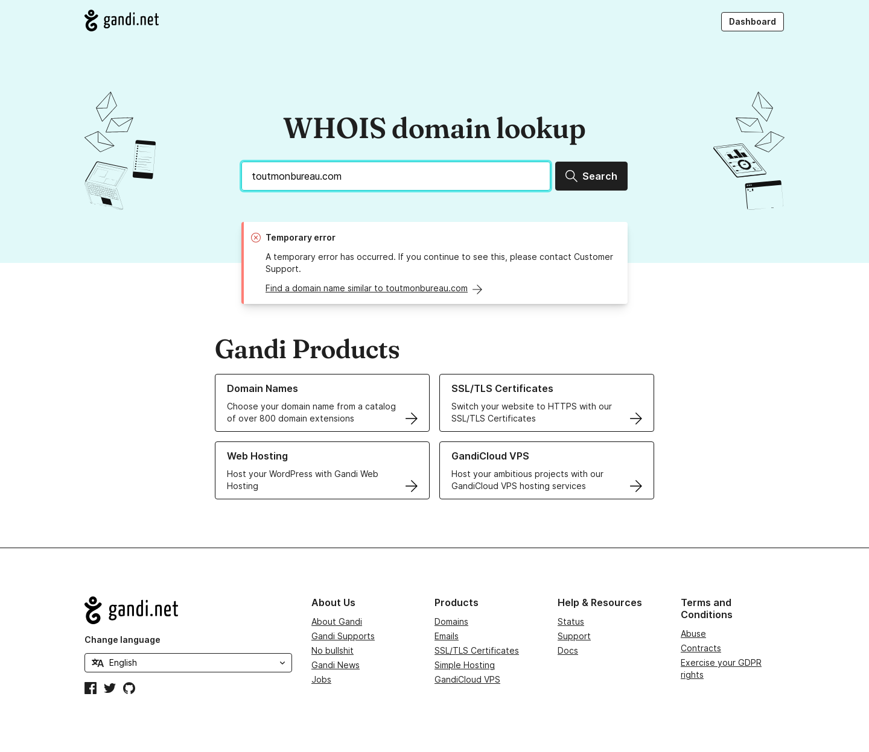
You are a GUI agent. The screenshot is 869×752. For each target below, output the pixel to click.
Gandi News (335, 665)
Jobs (321, 679)
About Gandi (336, 621)
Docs (568, 650)
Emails (446, 636)
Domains (451, 621)
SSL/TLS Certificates (476, 650)
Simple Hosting (464, 665)
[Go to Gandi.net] (121, 20)
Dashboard (752, 21)
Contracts (701, 648)
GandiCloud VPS (467, 679)
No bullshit (332, 650)
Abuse (693, 633)
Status (571, 621)
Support (574, 636)
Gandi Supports (343, 636)
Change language (122, 639)
